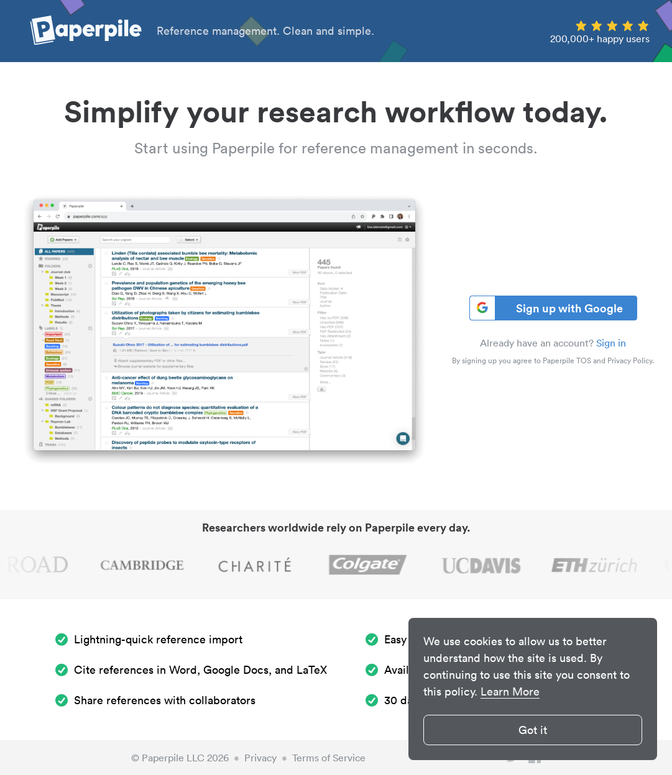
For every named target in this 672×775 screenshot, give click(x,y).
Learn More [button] (510, 691)
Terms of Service (329, 757)
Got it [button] (532, 730)
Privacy (260, 757)
